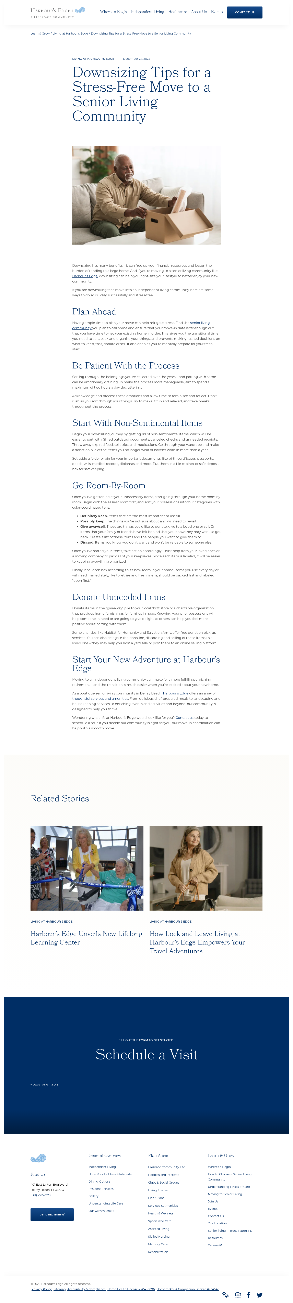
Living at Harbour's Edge (70, 33)
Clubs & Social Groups (163, 1182)
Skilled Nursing (159, 1236)
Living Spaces (158, 1190)
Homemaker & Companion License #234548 (188, 1289)
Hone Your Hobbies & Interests (110, 1174)
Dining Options (99, 1181)
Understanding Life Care (106, 1203)
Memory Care (157, 1244)
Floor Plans (156, 1198)
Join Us (213, 1201)
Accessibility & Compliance (86, 1289)
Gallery (93, 1196)
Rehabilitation (158, 1252)
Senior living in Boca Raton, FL (230, 1231)
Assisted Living (158, 1229)
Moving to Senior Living (225, 1194)
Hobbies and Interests (163, 1175)
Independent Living (102, 1167)
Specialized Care (159, 1221)
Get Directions (52, 1212)
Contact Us (216, 1216)
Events (213, 1209)
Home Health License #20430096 (131, 1289)
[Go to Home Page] (58, 15)
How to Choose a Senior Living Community (230, 1176)
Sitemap (60, 1289)
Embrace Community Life (166, 1167)
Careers (215, 1244)
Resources (215, 1238)
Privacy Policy (42, 1289)
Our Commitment (102, 1211)
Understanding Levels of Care (229, 1187)
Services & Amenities (163, 1206)
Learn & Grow (40, 33)
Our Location (217, 1223)
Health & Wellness (161, 1213)
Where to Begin (219, 1167)
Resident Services (101, 1189)
